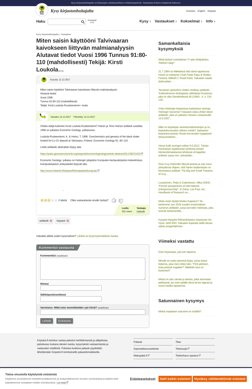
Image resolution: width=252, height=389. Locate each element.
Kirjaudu (212, 11)
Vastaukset (164, 21)
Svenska (190, 11)
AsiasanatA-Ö (92, 21)
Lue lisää (61, 382)
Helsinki (141, 211)
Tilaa (178, 341)
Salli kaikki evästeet (174, 378)
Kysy (143, 21)
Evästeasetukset (142, 378)
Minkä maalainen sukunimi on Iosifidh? (179, 311)
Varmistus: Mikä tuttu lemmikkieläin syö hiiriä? (68, 307)
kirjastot (61, 220)
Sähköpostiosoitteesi (53, 294)
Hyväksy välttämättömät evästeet (219, 378)
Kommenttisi (48, 255)
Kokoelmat (190, 21)
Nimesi (44, 283)
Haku (40, 21)
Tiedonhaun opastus (187, 355)
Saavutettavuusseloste (146, 348)
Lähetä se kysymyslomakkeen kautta (97, 235)
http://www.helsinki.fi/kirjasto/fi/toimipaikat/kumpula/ (68, 170)
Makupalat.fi (140, 355)
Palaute (138, 341)
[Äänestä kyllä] (114, 200)
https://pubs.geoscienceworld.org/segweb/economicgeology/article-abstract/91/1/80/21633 (90, 153)
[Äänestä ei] (120, 201)
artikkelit (43, 220)
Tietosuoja (181, 348)
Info (209, 21)
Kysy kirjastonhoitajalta (47, 34)
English (201, 11)
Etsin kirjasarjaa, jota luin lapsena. (177, 251)
